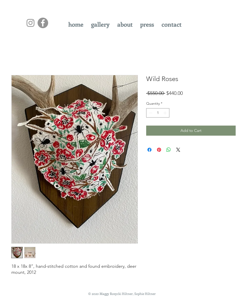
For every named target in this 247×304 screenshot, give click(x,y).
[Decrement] (150, 112)
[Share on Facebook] (149, 150)
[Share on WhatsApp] (169, 150)
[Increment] (165, 112)
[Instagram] (30, 23)
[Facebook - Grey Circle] (43, 23)
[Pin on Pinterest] (159, 150)
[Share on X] (178, 150)
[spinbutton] (157, 112)
